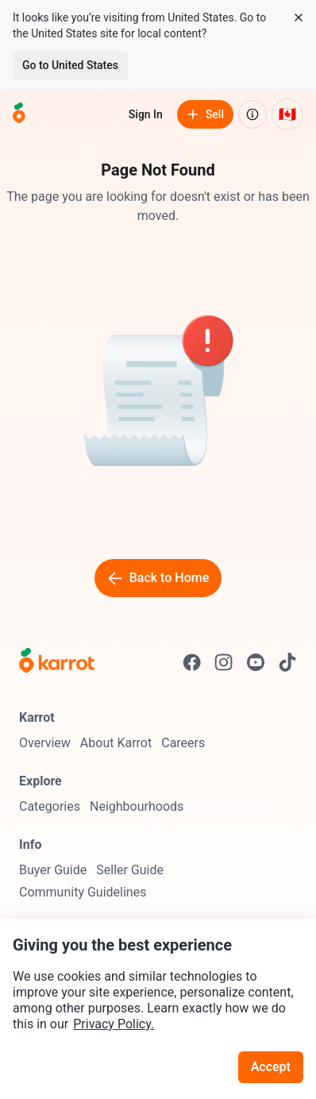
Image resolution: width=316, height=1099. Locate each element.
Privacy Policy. (113, 1024)
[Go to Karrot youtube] (255, 662)
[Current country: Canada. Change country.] (287, 114)
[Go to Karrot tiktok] (287, 662)
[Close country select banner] (298, 17)
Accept (271, 1066)
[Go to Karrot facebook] (192, 662)
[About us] (252, 114)
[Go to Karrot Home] (56, 662)
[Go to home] (19, 114)
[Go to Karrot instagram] (223, 662)
